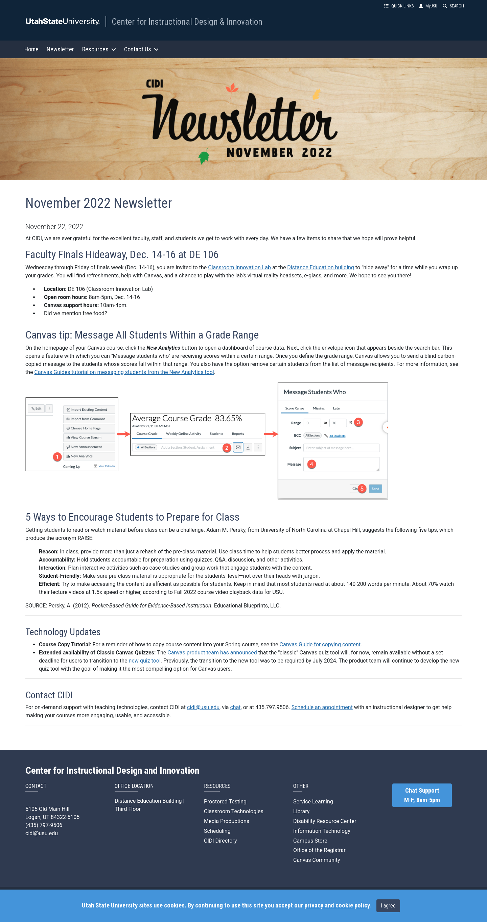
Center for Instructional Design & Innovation (187, 22)
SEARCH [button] (453, 5)
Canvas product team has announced (212, 652)
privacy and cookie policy (336, 905)
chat (235, 707)
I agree (388, 905)
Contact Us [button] (141, 49)
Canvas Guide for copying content (320, 644)
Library (301, 811)
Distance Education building (320, 267)
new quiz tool (145, 660)
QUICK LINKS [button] (399, 5)
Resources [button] (99, 49)
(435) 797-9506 (43, 825)
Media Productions (226, 821)
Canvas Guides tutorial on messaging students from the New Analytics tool (124, 372)
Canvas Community (316, 860)
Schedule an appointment (322, 707)
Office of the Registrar (319, 850)
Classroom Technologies (233, 811)
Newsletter (60, 49)
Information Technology (321, 831)
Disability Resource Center (324, 821)
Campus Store (310, 841)
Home (31, 49)
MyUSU (428, 5)
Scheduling (217, 831)
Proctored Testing (225, 801)
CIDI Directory (220, 841)
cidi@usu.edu (203, 707)
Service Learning (313, 801)
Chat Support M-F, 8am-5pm (422, 795)
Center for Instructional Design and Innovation (112, 770)
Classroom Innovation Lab (239, 267)
